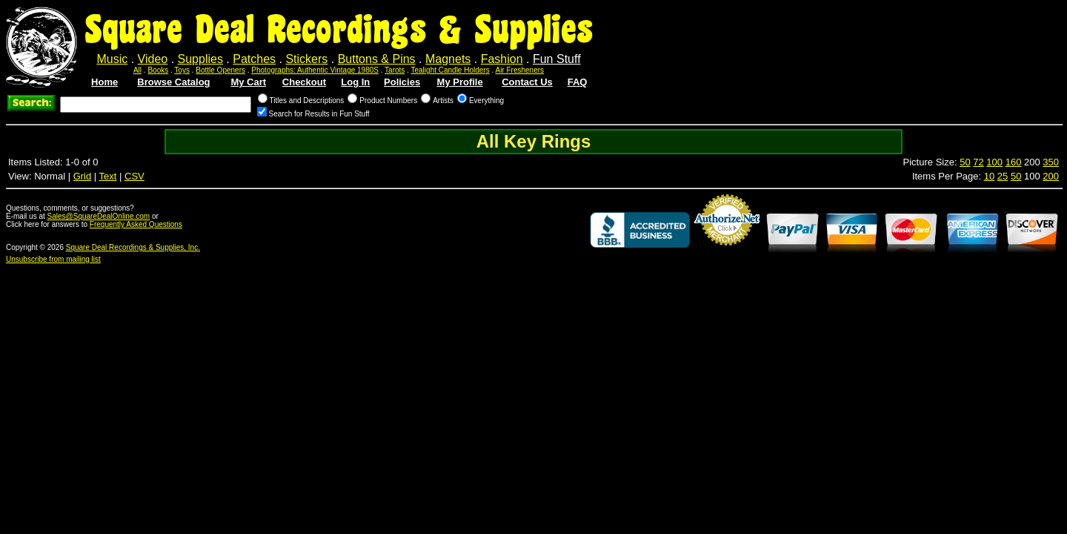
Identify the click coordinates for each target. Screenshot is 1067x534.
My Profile (460, 82)
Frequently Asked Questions (136, 224)
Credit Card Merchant (727, 251)
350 (1051, 162)
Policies (402, 82)
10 (989, 176)
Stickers (306, 59)
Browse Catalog (173, 82)
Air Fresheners (519, 70)
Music (111, 59)
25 (1002, 176)
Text (108, 176)
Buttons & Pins (377, 59)
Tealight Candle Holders (450, 70)
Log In (355, 82)
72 (978, 162)
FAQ (578, 82)
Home (104, 82)
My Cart (248, 82)
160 (1013, 162)
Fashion (502, 59)
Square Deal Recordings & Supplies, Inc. (133, 247)
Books (157, 70)
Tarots (395, 70)
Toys (182, 70)
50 (965, 162)
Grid (82, 176)
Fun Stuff (557, 59)
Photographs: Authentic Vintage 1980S (315, 70)
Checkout (304, 82)
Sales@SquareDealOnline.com (98, 216)
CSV (134, 176)
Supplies (200, 59)
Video (153, 59)
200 (1051, 176)
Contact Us (527, 82)
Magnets (448, 59)
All (137, 70)
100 (994, 162)
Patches (254, 59)
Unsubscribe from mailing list (53, 259)
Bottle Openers (220, 70)
